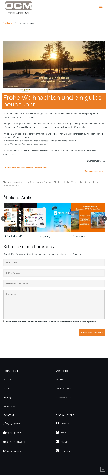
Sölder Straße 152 (64, 388)
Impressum (8, 388)
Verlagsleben (24, 90)
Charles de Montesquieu (31, 182)
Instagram (63, 450)
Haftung (7, 398)
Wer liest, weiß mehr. (93, 171)
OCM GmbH (61, 379)
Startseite (7, 23)
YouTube (62, 441)
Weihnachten (91, 182)
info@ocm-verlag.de (14, 442)
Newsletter (8, 379)
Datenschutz (9, 407)
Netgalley (44, 236)
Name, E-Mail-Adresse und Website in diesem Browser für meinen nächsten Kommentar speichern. (51, 321)
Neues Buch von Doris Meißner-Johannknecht (26, 168)
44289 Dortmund (63, 398)
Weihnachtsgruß (11, 185)
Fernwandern (80, 236)
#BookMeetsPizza (15, 236)
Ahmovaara (13, 182)
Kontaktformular (12, 451)
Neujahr (67, 182)
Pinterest (62, 432)
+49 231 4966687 (12, 423)
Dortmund (48, 182)
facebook (62, 423)
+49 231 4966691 (12, 432)
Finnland (58, 182)
